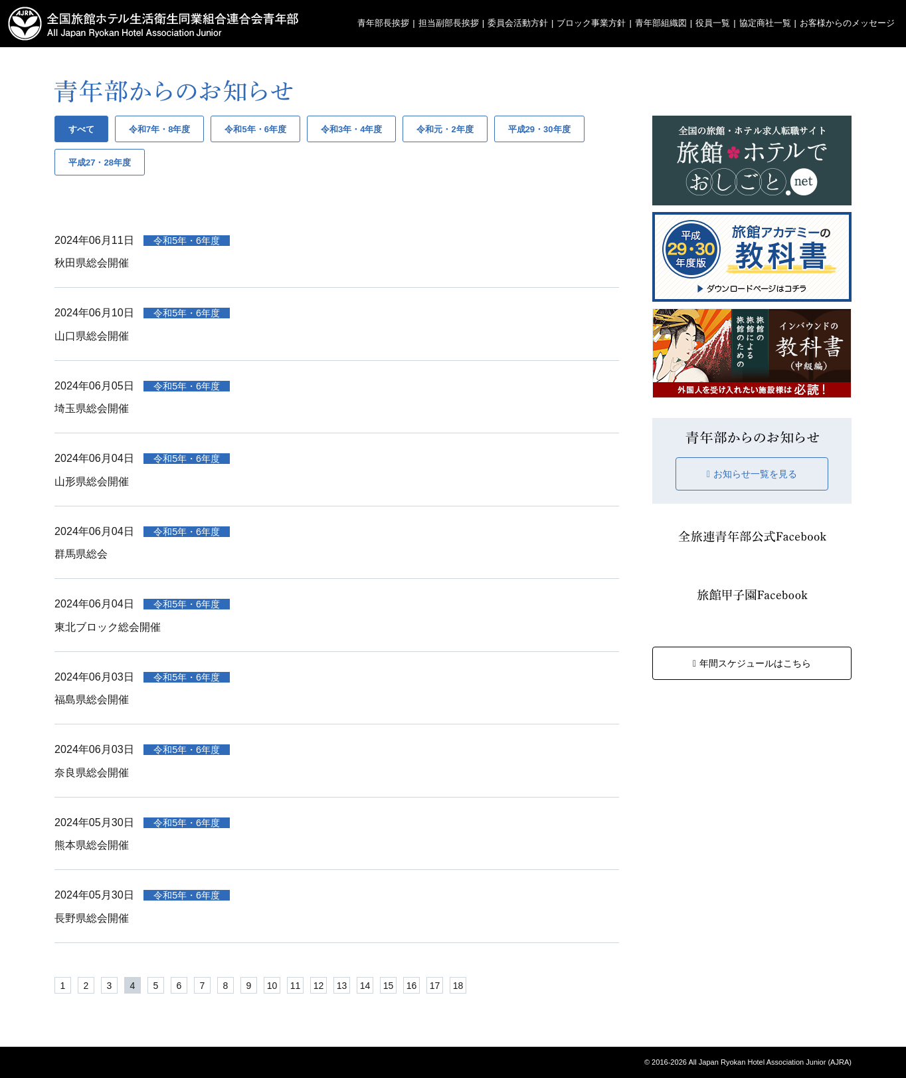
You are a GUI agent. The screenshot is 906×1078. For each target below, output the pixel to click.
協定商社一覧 (765, 23)
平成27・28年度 (99, 162)
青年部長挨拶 (383, 23)
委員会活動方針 (518, 23)
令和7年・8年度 (159, 129)
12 (319, 985)
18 (458, 985)
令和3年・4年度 (351, 129)
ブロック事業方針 (591, 23)
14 (365, 985)
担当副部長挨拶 (448, 23)
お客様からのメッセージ (847, 23)
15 (388, 985)
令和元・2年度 (444, 129)
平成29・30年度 (539, 129)
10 (272, 985)
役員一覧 (712, 23)
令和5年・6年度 (255, 129)
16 (412, 985)
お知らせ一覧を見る (752, 474)
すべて (81, 129)
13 (342, 985)
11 (295, 985)
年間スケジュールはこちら (752, 663)
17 (435, 985)
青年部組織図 (661, 23)
